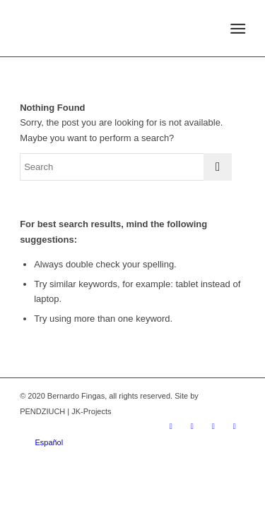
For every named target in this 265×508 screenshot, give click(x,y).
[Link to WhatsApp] (234, 426)
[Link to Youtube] (213, 426)
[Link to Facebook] (192, 426)
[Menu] (237, 29)
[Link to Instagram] (171, 426)
